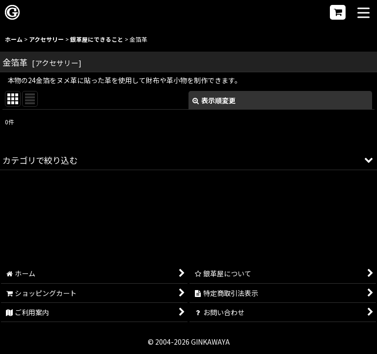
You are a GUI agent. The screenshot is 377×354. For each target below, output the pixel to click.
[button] (363, 13)
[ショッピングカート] (338, 12)
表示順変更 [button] (214, 100)
